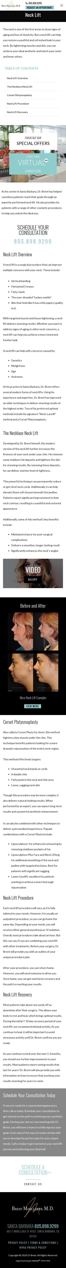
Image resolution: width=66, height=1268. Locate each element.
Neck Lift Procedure (18, 103)
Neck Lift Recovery (17, 112)
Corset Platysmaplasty (19, 95)
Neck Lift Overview (17, 78)
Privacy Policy (17, 1243)
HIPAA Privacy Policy (33, 1247)
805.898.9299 (35, 3)
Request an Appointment (39, 7)
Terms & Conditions (43, 1243)
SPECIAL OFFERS (33, 143)
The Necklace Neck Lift (19, 86)
